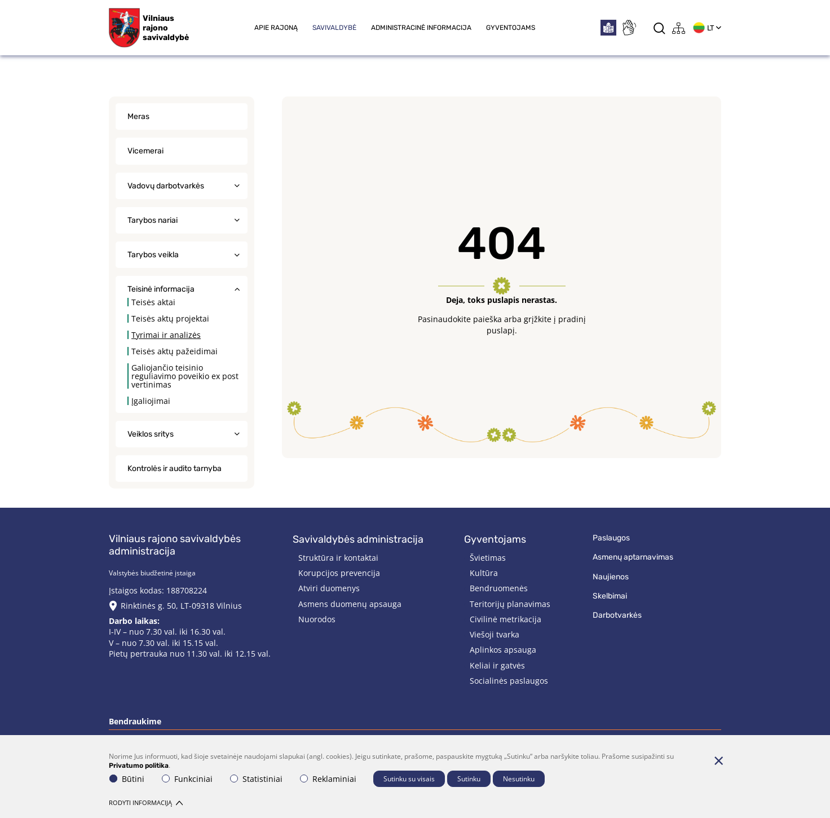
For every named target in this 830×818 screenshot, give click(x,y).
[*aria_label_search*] (659, 28)
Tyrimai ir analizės (166, 335)
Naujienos (611, 577)
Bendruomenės (499, 588)
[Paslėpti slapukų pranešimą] (718, 760)
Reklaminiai (328, 778)
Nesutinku (519, 779)
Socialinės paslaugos (509, 680)
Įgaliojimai (150, 401)
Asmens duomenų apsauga (349, 604)
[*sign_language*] (629, 28)
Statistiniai (256, 778)
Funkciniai (187, 778)
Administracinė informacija (421, 28)
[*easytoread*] (608, 28)
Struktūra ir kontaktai (338, 557)
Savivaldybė (334, 28)
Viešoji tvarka (494, 634)
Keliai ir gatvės (497, 665)
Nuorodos (316, 619)
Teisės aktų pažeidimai (174, 351)
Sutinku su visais (409, 779)
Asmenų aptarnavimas (633, 557)
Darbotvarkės (617, 615)
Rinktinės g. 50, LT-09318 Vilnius (181, 605)
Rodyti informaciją (146, 802)
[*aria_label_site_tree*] (679, 28)
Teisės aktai (153, 302)
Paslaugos (611, 538)
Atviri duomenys (329, 588)
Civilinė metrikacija (505, 619)
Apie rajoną (276, 28)
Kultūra (484, 573)
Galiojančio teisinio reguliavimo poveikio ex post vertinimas (185, 376)
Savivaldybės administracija (358, 539)
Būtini (126, 778)
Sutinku (468, 779)
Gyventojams (510, 28)
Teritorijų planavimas (510, 604)
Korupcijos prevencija (339, 573)
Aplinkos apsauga (503, 649)
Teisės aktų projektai (170, 318)
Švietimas (488, 557)
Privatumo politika (139, 765)
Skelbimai (610, 596)
